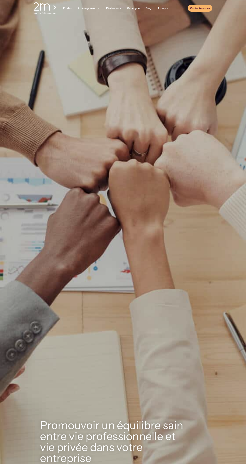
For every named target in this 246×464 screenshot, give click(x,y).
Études (67, 8)
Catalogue (133, 8)
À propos (163, 8)
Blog (148, 8)
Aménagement (89, 8)
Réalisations (113, 8)
